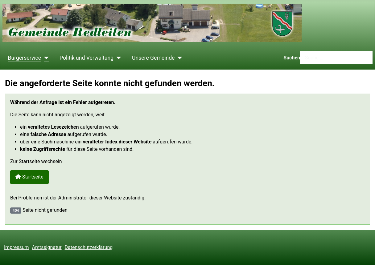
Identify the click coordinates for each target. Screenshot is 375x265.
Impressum (16, 247)
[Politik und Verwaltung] (117, 58)
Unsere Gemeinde (153, 58)
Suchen (291, 58)
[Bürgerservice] (45, 58)
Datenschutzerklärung (89, 247)
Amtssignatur (47, 247)
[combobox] (336, 57)
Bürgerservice (24, 58)
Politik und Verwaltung (86, 58)
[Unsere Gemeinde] (178, 58)
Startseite (29, 177)
